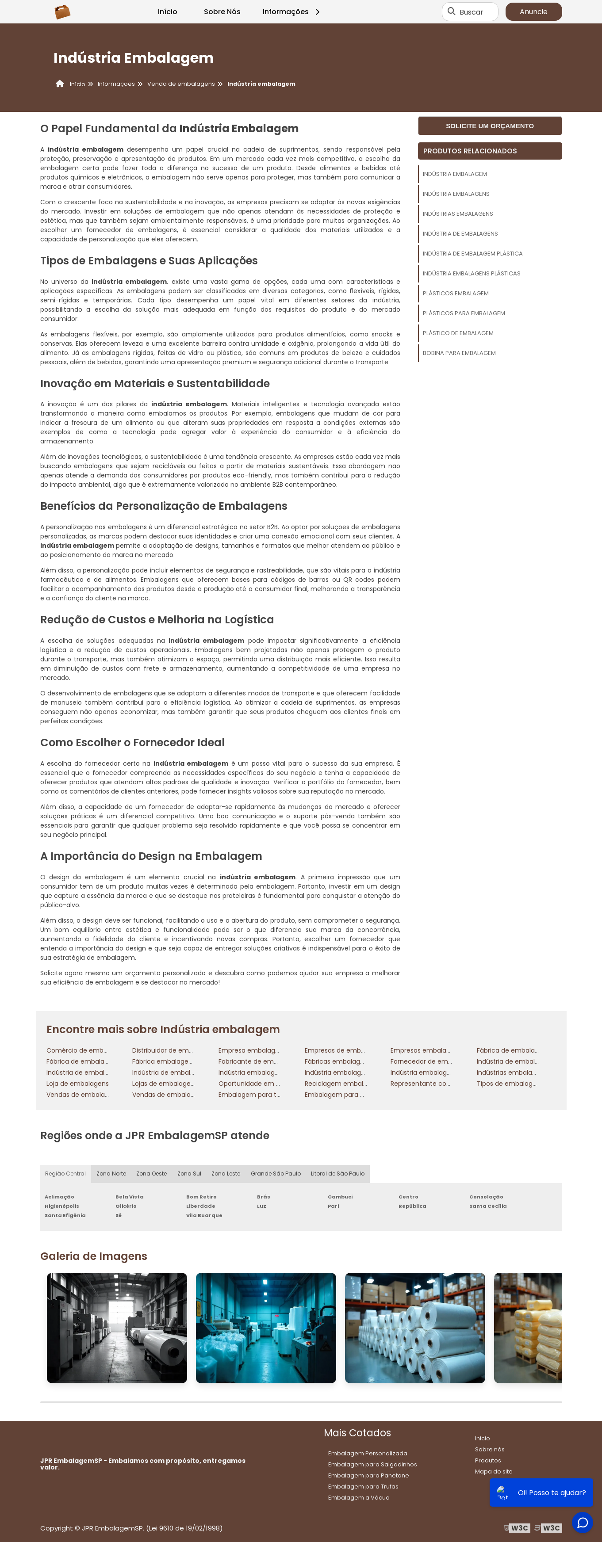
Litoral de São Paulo (338, 1174)
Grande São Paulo (276, 1174)
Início (167, 12)
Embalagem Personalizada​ (367, 1453)
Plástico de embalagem (458, 333)
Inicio (482, 1438)
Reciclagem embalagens (343, 1083)
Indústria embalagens (456, 194)
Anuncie (534, 12)
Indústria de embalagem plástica (473, 253)
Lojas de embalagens (165, 1083)
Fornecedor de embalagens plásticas (448, 1061)
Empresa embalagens (252, 1050)
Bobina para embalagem (459, 353)
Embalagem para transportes (264, 1094)
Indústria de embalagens (460, 233)
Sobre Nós (222, 12)
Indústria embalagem (455, 174)
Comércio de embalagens (87, 1050)
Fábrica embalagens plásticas (178, 1061)
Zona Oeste (152, 1174)
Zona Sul (190, 1174)
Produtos (488, 1460)
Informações (292, 12)
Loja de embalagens (77, 1083)
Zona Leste (226, 1174)
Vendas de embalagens (83, 1094)
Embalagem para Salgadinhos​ (372, 1464)
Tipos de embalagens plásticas (525, 1083)
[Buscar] (451, 12)
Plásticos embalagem (456, 293)
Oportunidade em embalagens (267, 1083)
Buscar (471, 12)
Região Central (66, 1174)
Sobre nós (490, 1449)
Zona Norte (111, 1174)
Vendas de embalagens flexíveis (182, 1094)
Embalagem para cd (336, 1094)
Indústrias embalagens (458, 214)
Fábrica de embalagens (82, 1061)
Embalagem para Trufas (363, 1486)
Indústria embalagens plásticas (472, 273)
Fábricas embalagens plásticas (352, 1061)
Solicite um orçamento (490, 126)
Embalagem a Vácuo (359, 1497)
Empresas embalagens (426, 1050)
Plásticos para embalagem (464, 313)
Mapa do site (494, 1471)
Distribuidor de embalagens (174, 1050)
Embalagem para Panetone (368, 1475)
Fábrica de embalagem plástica (526, 1050)
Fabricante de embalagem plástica (273, 1061)
